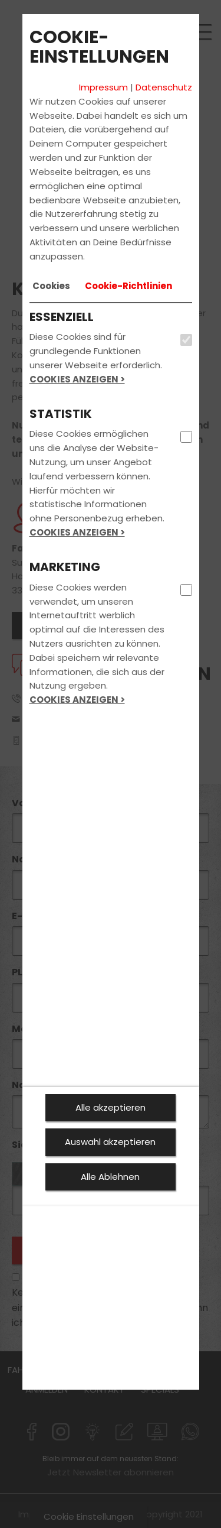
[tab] (51, 286)
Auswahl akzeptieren (110, 1142)
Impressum (103, 87)
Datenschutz (164, 87)
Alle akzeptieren (110, 1107)
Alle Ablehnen (110, 1176)
